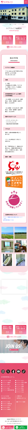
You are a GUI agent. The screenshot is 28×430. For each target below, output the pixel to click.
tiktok (24, 371)
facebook (13, 371)
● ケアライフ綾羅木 (6, 382)
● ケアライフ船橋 (21, 402)
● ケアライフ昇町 (19, 384)
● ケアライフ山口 (19, 380)
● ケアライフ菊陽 (19, 390)
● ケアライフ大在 (19, 392)
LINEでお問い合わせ (20, 427)
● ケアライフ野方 (19, 388)
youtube (18, 371)
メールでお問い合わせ (7, 427)
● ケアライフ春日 (5, 388)
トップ (6, 24)
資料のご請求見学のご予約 (7, 40)
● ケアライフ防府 (5, 407)
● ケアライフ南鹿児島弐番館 (7, 390)
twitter (8, 371)
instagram (3, 371)
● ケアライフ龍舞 (19, 386)
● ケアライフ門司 (5, 384)
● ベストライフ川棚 (6, 380)
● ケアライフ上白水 (6, 405)
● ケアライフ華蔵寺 (6, 409)
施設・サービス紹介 (13, 24)
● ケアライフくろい (6, 386)
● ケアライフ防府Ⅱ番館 (21, 382)
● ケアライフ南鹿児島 (6, 403)
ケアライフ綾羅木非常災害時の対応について (12, 217)
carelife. (10, 423)
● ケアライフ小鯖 (5, 402)
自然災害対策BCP (7, 220)
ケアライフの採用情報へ (14, 346)
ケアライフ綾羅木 (21, 24)
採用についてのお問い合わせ (20, 40)
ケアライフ (6, 2)
